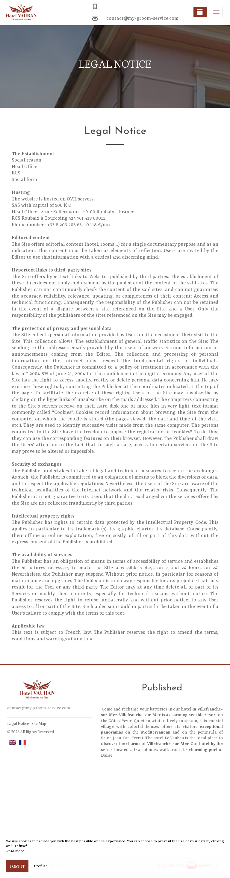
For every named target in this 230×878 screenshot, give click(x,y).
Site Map (38, 723)
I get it (17, 866)
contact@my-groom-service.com (142, 18)
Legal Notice (18, 723)
